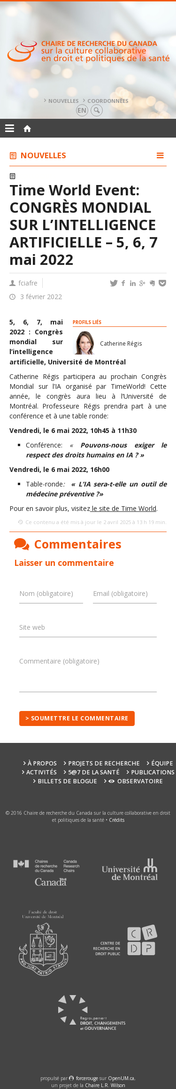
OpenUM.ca (121, 1078)
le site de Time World (123, 508)
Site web (32, 627)
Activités (41, 772)
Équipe (162, 763)
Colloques (37, 176)
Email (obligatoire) (120, 593)
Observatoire (135, 781)
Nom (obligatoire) (46, 593)
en (81, 110)
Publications (153, 772)
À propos (42, 763)
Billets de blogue (67, 781)
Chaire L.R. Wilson (105, 1085)
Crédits (116, 820)
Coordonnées (108, 100)
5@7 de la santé (94, 772)
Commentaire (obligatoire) (59, 660)
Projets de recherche (104, 763)
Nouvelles (63, 100)
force (87, 1078)
